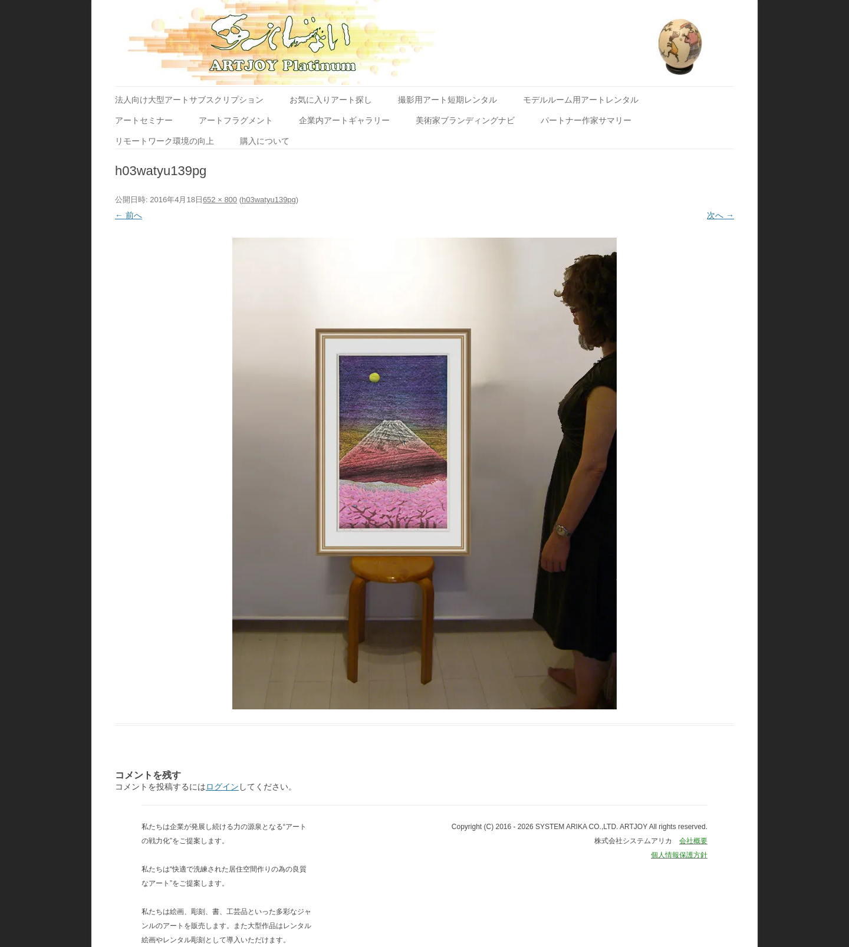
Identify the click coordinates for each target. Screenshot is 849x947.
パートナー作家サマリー (586, 120)
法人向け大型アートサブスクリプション (189, 99)
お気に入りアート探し (330, 99)
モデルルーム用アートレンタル (581, 99)
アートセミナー (144, 120)
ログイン (222, 786)
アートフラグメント (236, 120)
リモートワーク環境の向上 (164, 141)
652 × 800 (220, 199)
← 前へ (128, 215)
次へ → (720, 215)
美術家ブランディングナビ (465, 120)
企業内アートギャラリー (344, 120)
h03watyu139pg (269, 199)
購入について (264, 141)
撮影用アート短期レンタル (447, 99)
